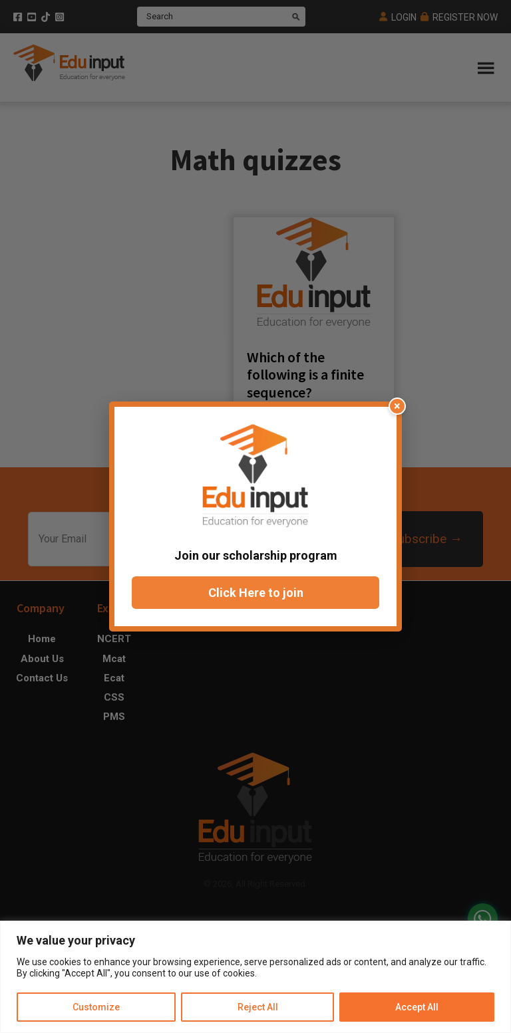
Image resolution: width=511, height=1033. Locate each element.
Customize (96, 1007)
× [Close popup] (397, 406)
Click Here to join (255, 593)
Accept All (416, 1007)
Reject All (257, 1007)
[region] (255, 977)
